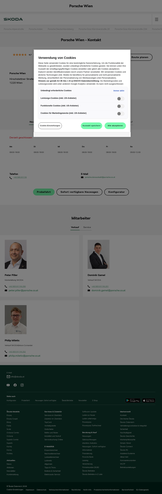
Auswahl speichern (91, 126)
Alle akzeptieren (115, 126)
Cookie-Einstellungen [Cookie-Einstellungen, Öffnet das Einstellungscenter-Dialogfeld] (50, 126)
